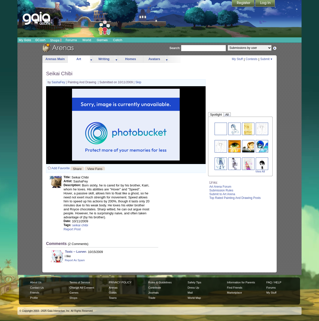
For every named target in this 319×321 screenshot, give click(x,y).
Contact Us (37, 287)
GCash (40, 40)
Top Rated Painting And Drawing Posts (235, 198)
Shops (56, 40)
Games (102, 40)
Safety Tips (194, 282)
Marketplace (234, 292)
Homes (130, 59)
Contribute (154, 287)
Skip (138, 82)
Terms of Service (80, 282)
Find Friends (234, 287)
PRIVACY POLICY (120, 282)
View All (260, 171)
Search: (174, 48)
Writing (104, 59)
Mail (190, 292)
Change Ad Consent (82, 287)
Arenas (113, 287)
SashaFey (59, 82)
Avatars (154, 59)
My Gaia (25, 40)
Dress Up (193, 287)
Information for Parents (241, 282)
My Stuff (237, 59)
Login (265, 3)
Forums (71, 40)
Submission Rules (221, 190)
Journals (153, 292)
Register (243, 3)
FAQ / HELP (273, 282)
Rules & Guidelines (160, 282)
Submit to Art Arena (222, 194)
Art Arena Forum (220, 186)
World (86, 40)
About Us (35, 282)
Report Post (72, 229)
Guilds (113, 292)
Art (79, 59)
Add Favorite (60, 168)
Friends (34, 292)
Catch (117, 40)
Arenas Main (55, 59)
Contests (251, 59)
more (91, 59)
